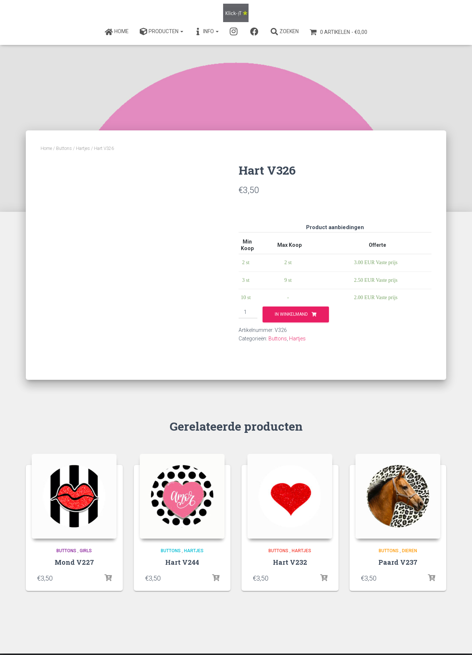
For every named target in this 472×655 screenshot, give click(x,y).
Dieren (409, 550)
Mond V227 (74, 562)
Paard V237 (397, 562)
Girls (86, 550)
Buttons (64, 148)
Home (46, 148)
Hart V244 (182, 562)
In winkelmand (291, 314)
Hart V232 (290, 562)
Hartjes (83, 148)
